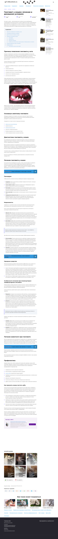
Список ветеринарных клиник (9, 530)
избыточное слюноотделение (11, 124)
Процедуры (11, 37)
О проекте (6, 524)
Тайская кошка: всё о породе (49, 11)
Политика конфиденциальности (9, 525)
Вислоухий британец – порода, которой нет (49, 31)
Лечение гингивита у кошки (12, 36)
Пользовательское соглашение (9, 526)
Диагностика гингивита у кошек (13, 34)
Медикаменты (11, 39)
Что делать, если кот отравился (34, 508)
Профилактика (10, 44)
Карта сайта (6, 529)
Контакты (5, 528)
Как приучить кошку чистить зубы (15, 46)
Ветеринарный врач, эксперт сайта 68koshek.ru (41, 510)
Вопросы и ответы (8, 510)
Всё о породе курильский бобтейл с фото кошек (49, 48)
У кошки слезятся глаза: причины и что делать (48, 508)
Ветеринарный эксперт (8, 522)
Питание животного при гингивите (13, 43)
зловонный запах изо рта (10, 127)
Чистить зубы (8, 373)
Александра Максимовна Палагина (18, 421)
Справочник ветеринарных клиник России (22, 510)
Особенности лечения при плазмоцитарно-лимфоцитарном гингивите (21, 41)
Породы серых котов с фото (49, 39)
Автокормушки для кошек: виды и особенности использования (49, 20)
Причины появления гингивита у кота (14, 31)
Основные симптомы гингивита (13, 33)
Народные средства (12, 40)
